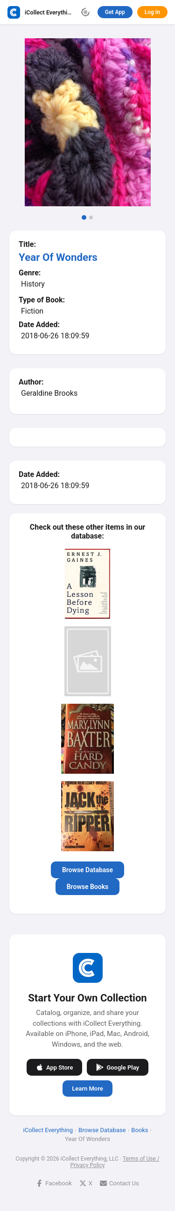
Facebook (53, 1183)
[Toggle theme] (85, 12)
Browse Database (87, 870)
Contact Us (119, 1183)
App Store (54, 1067)
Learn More (87, 1088)
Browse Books (88, 886)
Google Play (117, 1067)
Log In (152, 12)
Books (139, 1130)
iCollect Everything (48, 1130)
